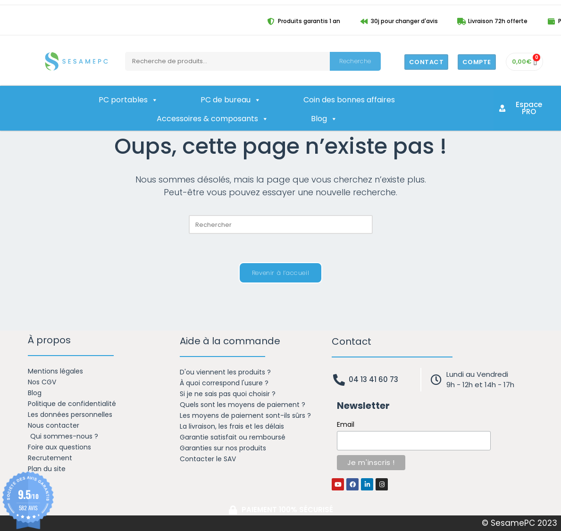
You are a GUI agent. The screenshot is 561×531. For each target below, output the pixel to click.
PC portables (128, 100)
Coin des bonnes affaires (349, 99)
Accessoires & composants (212, 118)
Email (345, 424)
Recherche (355, 61)
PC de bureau (231, 100)
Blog (324, 118)
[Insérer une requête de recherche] (281, 224)
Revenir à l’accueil (280, 272)
